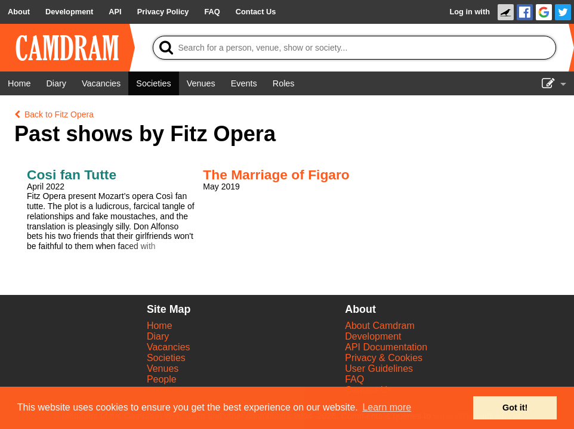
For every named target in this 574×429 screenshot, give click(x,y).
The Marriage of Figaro (276, 174)
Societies (166, 358)
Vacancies (168, 347)
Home (159, 326)
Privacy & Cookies (383, 358)
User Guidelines (379, 368)
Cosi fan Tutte (71, 174)
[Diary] (56, 83)
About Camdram (380, 326)
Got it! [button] (514, 407)
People (162, 379)
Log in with (469, 11)
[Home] (19, 83)
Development (373, 336)
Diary (158, 336)
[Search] (354, 47)
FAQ (354, 379)
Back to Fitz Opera (54, 114)
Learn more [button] (386, 407)
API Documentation (386, 347)
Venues (162, 368)
